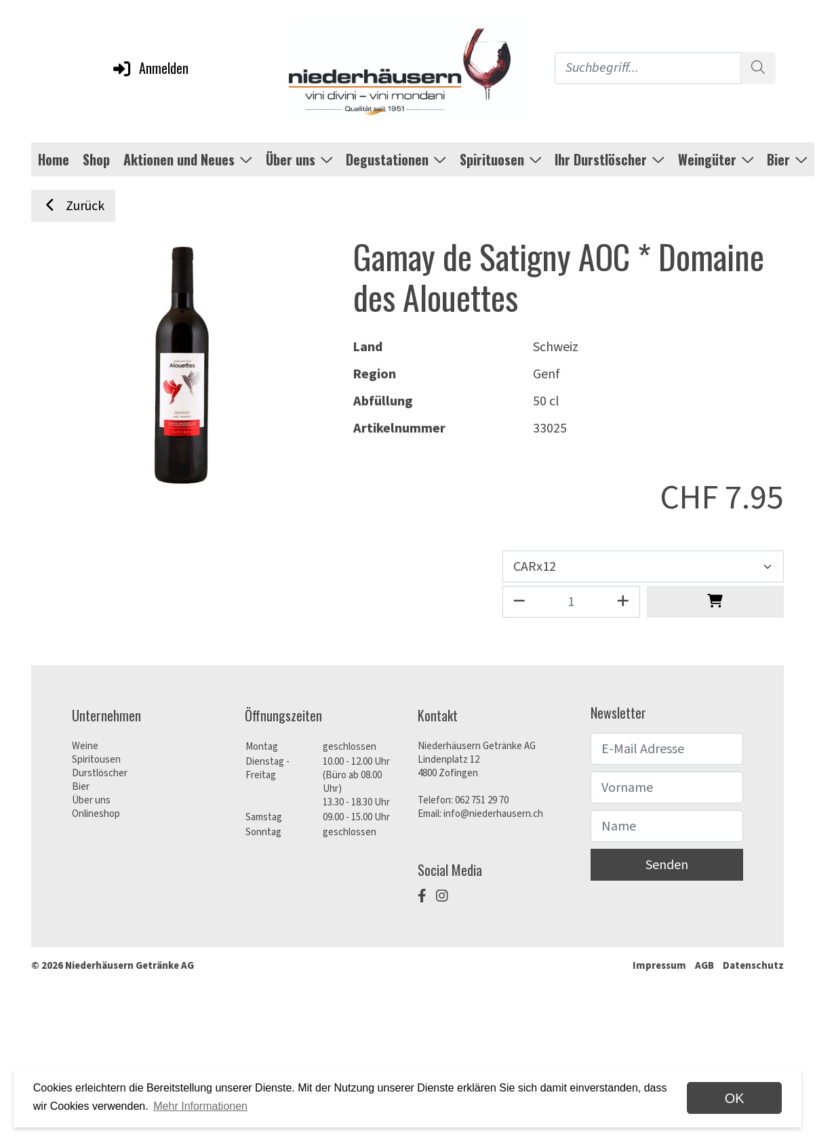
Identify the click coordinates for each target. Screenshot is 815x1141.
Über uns (91, 800)
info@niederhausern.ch (493, 814)
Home (53, 159)
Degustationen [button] (396, 159)
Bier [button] (787, 159)
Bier (81, 787)
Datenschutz (753, 966)
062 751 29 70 (482, 800)
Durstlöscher (99, 773)
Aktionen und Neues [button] (187, 159)
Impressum (659, 966)
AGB (704, 966)
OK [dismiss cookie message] (734, 1098)
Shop (96, 159)
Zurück (73, 206)
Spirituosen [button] (501, 159)
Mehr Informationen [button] (200, 1106)
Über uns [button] (299, 159)
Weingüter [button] (716, 159)
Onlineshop (96, 814)
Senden (666, 865)
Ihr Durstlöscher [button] (609, 159)
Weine (85, 746)
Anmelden (149, 68)
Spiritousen (96, 760)
